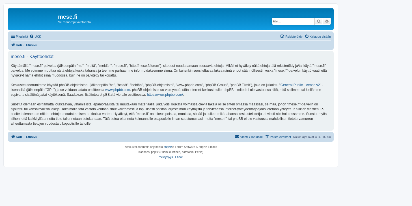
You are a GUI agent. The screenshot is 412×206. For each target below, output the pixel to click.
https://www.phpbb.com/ (165, 95)
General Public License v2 (300, 85)
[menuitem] (35, 36)
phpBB (168, 146)
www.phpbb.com (117, 90)
